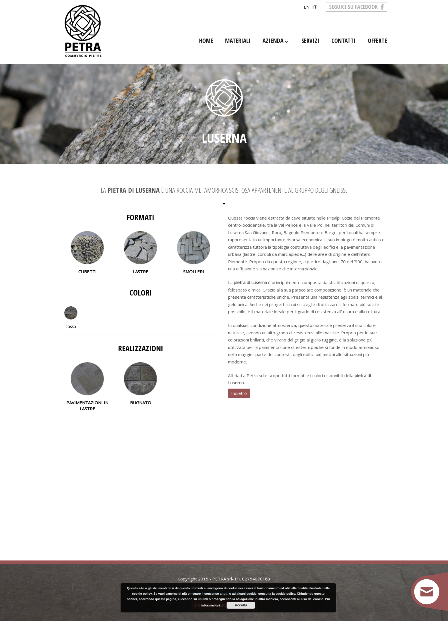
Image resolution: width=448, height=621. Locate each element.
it (314, 7)
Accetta (241, 605)
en (306, 7)
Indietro (239, 393)
